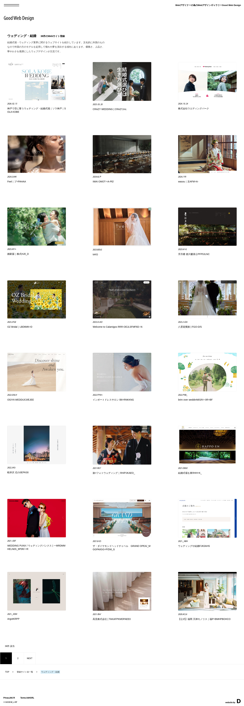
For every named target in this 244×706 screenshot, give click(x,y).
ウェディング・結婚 (21, 36)
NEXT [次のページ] (30, 658)
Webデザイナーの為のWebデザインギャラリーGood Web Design (208, 5)
